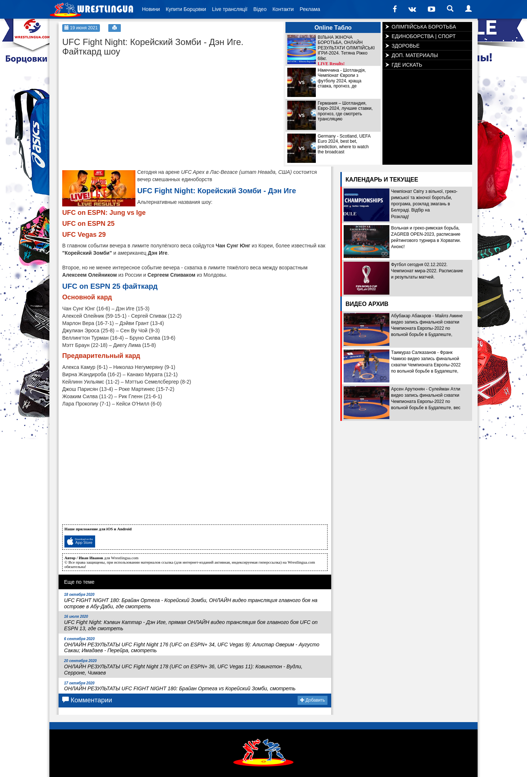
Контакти (283, 9)
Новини (151, 9)
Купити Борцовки (186, 9)
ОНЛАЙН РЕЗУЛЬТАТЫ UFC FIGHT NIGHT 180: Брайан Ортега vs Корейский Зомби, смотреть (180, 686)
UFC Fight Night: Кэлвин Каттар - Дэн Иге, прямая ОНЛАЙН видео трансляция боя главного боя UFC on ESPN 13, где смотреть (191, 622)
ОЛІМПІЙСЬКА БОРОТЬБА (424, 27)
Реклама (310, 9)
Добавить (312, 700)
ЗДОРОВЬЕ (406, 46)
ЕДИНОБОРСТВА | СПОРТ (424, 36)
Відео (259, 9)
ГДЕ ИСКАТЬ (407, 65)
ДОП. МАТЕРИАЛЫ (415, 55)
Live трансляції (229, 9)
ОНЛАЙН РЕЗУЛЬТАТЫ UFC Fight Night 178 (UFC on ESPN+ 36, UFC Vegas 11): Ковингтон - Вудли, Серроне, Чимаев (183, 667)
